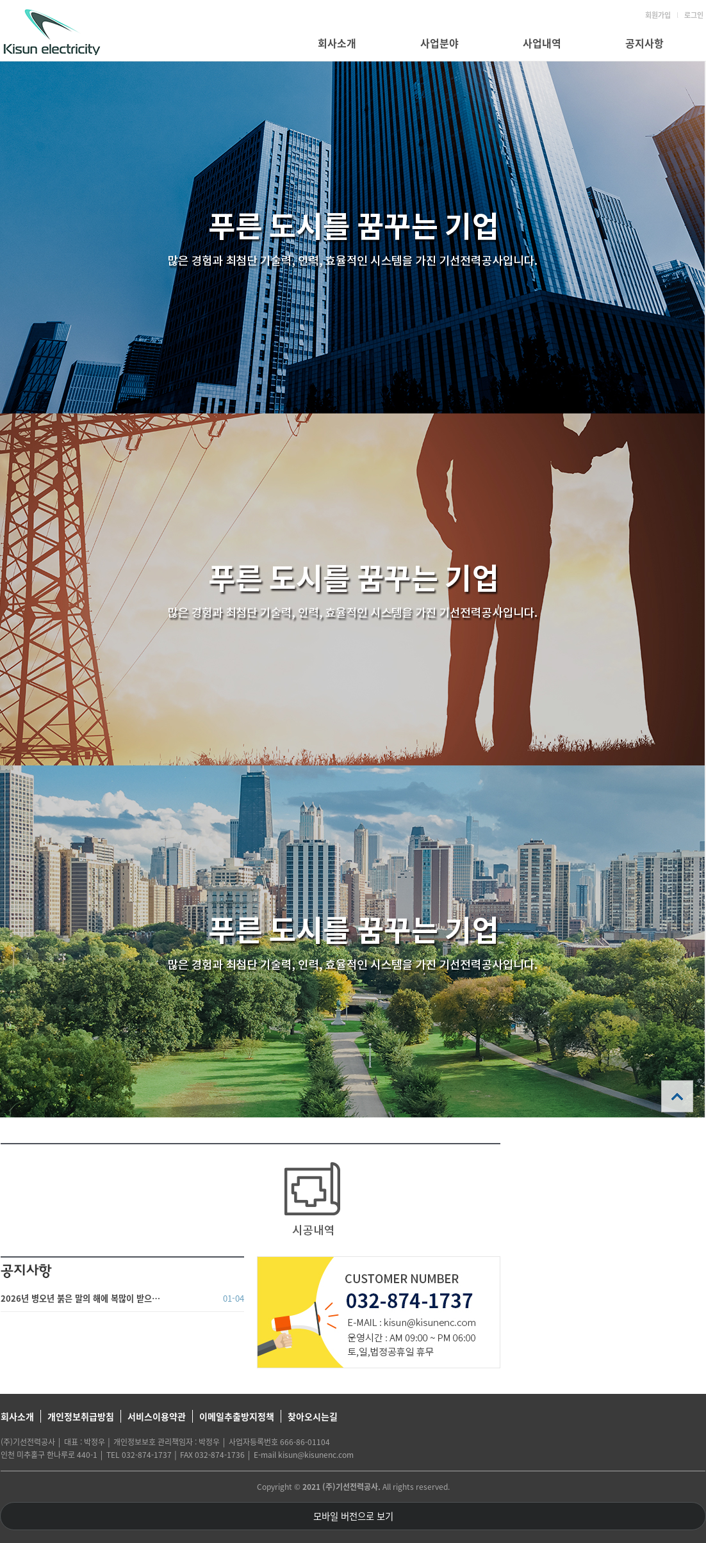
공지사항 (644, 43)
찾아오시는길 (313, 1416)
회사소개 (337, 43)
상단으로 (677, 1096)
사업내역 (542, 43)
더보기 (237, 1270)
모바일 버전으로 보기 (353, 1516)
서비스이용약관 (156, 1416)
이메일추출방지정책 (236, 1416)
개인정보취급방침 (80, 1416)
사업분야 (439, 43)
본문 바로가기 (0, 0)
